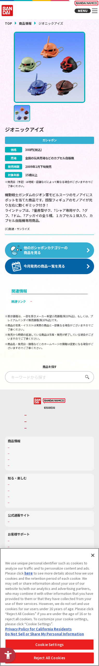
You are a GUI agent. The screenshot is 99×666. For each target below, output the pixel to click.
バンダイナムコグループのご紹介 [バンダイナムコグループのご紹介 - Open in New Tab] (50, 419)
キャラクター (19, 464)
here (28, 573)
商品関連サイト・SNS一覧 (27, 470)
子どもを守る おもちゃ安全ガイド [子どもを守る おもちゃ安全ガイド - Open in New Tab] (56, 305)
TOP (8, 23)
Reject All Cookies (49, 657)
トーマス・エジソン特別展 (27, 495)
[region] (49, 607)
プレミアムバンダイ (23, 526)
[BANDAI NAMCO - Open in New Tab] (54, 404)
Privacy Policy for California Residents (38, 629)
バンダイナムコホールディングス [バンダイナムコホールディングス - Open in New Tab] (50, 426)
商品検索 (16, 451)
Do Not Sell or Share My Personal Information (44, 633)
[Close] (92, 555)
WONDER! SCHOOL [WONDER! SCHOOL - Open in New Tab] (23, 489)
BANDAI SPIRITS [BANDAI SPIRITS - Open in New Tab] (40, 432)
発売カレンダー (20, 457)
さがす (86, 381)
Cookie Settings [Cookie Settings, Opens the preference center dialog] (49, 644)
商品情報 (25, 23)
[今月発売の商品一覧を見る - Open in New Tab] (49, 270)
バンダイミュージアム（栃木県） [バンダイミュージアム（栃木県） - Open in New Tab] (31, 507)
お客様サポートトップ (24, 545)
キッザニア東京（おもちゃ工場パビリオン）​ (39, 501)
